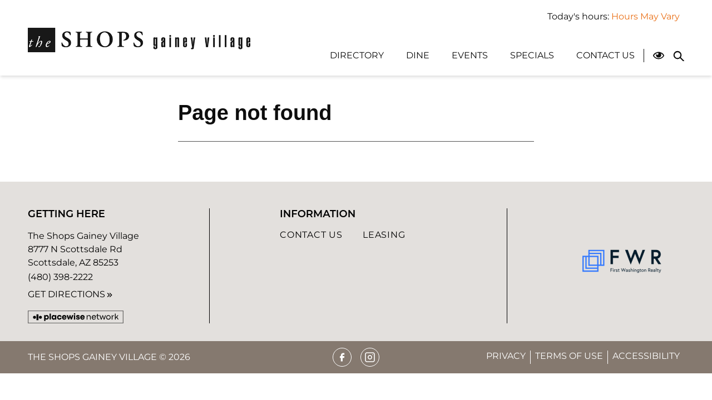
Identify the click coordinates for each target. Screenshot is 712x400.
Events (470, 55)
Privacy (506, 356)
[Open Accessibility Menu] (658, 55)
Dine (417, 55)
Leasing (384, 234)
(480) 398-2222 (60, 277)
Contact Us (605, 55)
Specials (532, 55)
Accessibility (646, 356)
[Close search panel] (678, 55)
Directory (357, 55)
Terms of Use (569, 356)
